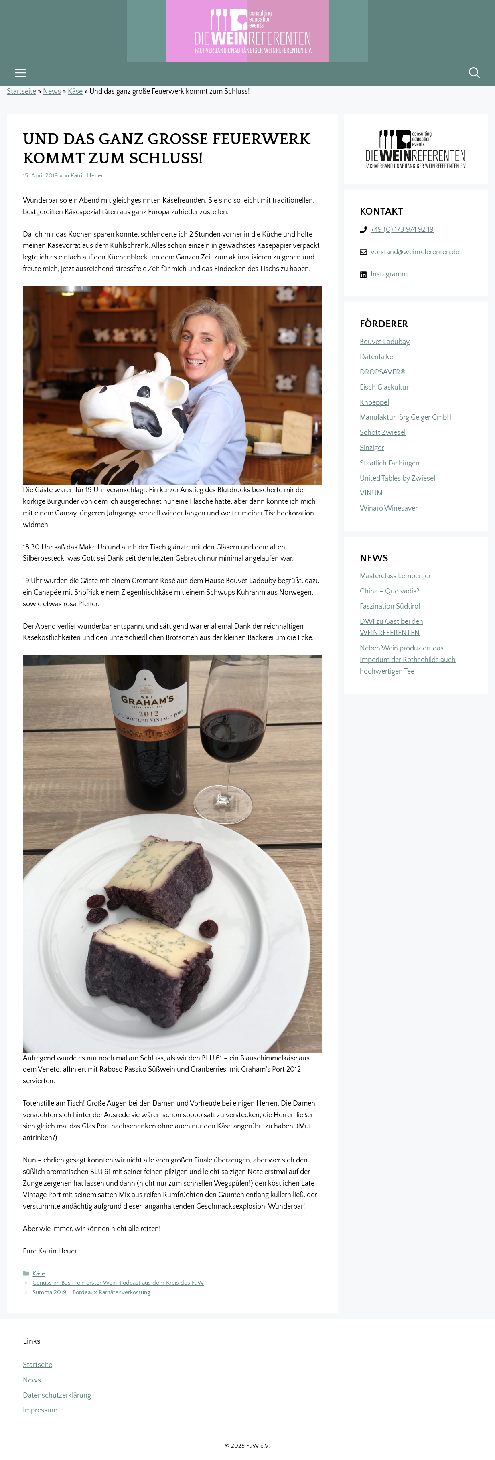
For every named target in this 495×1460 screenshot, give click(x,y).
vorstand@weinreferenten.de (415, 252)
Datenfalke (376, 357)
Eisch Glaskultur (384, 388)
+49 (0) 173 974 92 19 (402, 230)
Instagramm (389, 274)
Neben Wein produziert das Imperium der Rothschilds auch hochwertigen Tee (408, 660)
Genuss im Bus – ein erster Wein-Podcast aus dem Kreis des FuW (118, 1283)
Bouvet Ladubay (385, 342)
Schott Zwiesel (383, 433)
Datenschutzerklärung (57, 1396)
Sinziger (372, 448)
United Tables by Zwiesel (397, 479)
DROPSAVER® (383, 372)
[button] (474, 74)
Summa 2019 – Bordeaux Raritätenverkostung (91, 1292)
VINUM (371, 493)
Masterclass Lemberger (395, 576)
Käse (75, 92)
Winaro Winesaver (389, 509)
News (52, 92)
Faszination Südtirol (390, 607)
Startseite (21, 92)
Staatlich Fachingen (390, 463)
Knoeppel (374, 403)
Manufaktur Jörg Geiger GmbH (406, 418)
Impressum (40, 1410)
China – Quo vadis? (389, 591)
